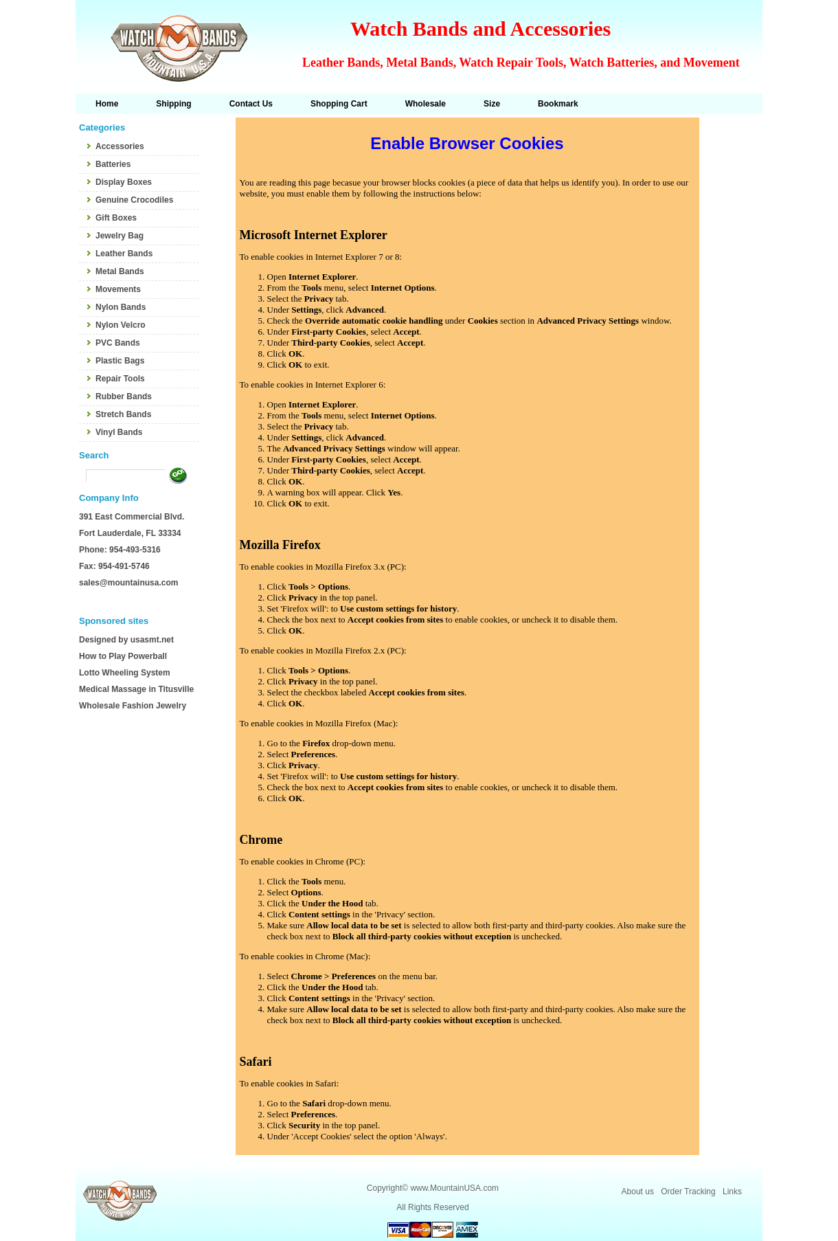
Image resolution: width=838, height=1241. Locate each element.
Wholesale (425, 104)
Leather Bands (123, 253)
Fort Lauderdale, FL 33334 (130, 533)
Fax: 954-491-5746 (114, 566)
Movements (118, 289)
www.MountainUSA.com (454, 1188)
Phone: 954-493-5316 (120, 550)
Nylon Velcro (120, 325)
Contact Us (251, 104)
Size (492, 104)
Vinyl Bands (118, 432)
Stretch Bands (123, 414)
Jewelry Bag (119, 236)
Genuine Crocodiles (134, 200)
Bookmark (558, 104)
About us (638, 1191)
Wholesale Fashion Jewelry (132, 706)
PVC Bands (117, 343)
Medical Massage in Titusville (136, 689)
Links (732, 1191)
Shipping (173, 104)
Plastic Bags (119, 361)
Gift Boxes (116, 218)
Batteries (113, 164)
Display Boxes (123, 182)
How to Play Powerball (123, 656)
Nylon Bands (120, 307)
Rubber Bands (123, 396)
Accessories (119, 146)
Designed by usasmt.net (126, 640)
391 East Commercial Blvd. (131, 517)
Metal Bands (119, 271)
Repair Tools (120, 378)
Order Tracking (688, 1191)
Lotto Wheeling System (124, 673)
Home (106, 104)
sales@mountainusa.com (128, 583)
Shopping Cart (338, 104)
